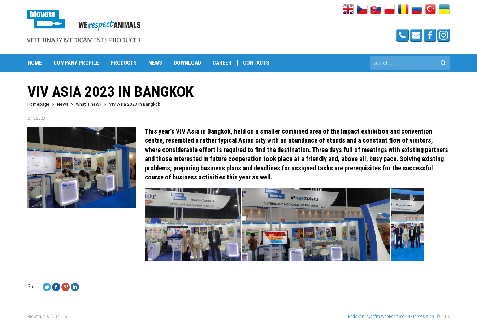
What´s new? (88, 104)
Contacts (256, 63)
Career (222, 63)
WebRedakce (392, 316)
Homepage (38, 104)
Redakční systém (364, 316)
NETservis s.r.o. (421, 316)
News (155, 63)
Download (187, 63)
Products (123, 63)
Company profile (76, 63)
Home (35, 63)
